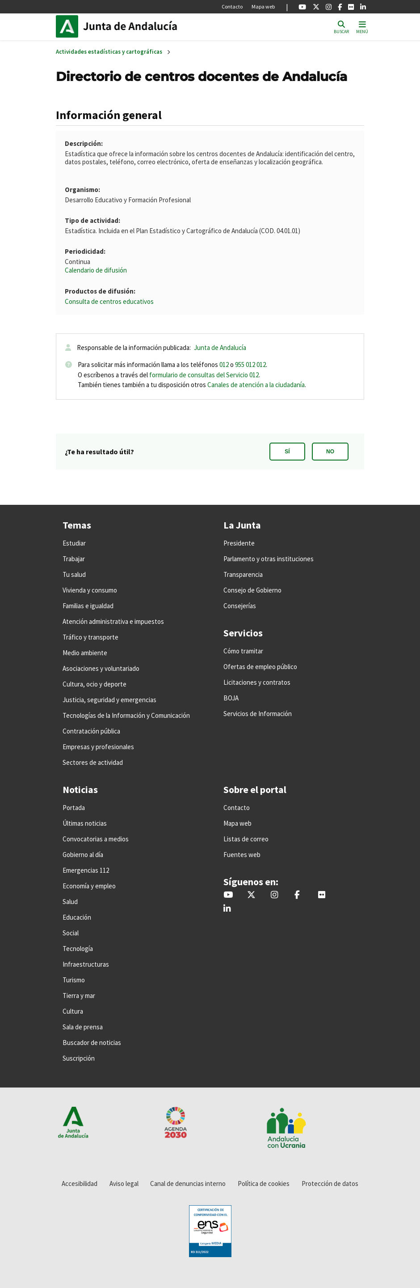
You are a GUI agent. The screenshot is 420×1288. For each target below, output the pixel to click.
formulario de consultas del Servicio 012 (204, 375)
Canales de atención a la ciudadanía (256, 384)
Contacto (232, 6)
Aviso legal (124, 1183)
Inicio (143, 26)
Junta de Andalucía (69, 26)
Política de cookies (264, 1183)
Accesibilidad (79, 1183)
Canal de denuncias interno (188, 1183)
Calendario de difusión (96, 270)
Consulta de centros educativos (109, 301)
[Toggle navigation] (362, 26)
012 (224, 364)
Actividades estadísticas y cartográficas (109, 51)
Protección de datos (330, 1183)
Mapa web (263, 6)
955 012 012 (250, 364)
